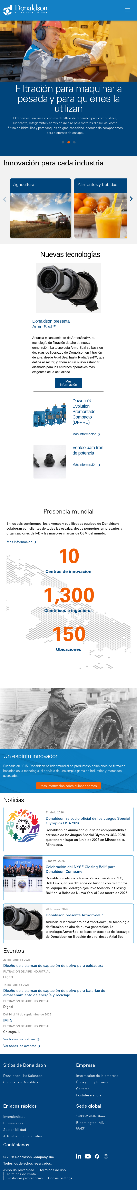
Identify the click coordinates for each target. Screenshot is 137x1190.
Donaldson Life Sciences (22, 1075)
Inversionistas (14, 1116)
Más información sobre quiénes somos (68, 786)
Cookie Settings (60, 1178)
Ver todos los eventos (19, 1046)
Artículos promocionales (22, 1136)
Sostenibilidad (14, 1129)
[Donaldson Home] (62, 10)
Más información (68, 383)
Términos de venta (21, 1174)
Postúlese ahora (88, 1095)
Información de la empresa (97, 1075)
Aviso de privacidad (18, 1169)
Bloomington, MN (90, 1123)
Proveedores (13, 1123)
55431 (81, 1128)
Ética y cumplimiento (92, 1082)
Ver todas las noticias (19, 1039)
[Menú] (127, 10)
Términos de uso (53, 1169)
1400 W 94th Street (91, 1116)
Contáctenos (16, 1144)
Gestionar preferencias (25, 1178)
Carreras (82, 1088)
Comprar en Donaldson (21, 1082)
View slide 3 (74, 142)
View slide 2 (68, 142)
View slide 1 (63, 142)
